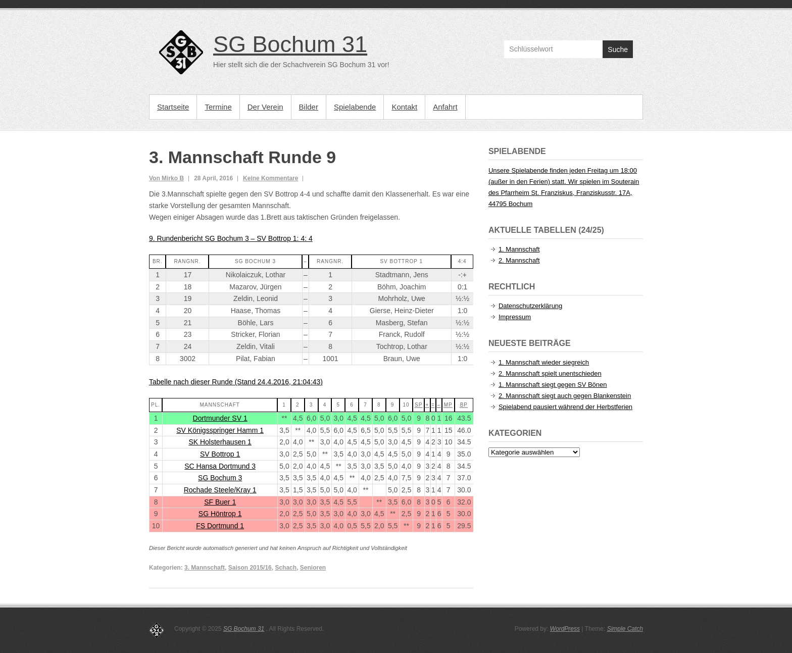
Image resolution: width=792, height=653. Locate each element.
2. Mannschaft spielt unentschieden (550, 373)
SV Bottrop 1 (220, 454)
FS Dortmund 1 (220, 526)
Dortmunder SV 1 (220, 418)
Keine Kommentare (270, 178)
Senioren (313, 567)
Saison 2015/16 (250, 567)
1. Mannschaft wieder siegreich (544, 362)
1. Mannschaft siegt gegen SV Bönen (553, 384)
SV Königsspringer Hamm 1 (220, 430)
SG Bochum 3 (220, 478)
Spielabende (355, 107)
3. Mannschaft (204, 567)
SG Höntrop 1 (220, 514)
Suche (618, 49)
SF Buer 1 (220, 502)
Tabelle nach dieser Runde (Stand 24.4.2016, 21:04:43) (236, 382)
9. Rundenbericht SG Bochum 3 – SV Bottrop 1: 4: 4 (231, 238)
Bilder (308, 107)
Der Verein (265, 107)
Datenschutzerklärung (530, 306)
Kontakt (404, 107)
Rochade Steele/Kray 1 (220, 490)
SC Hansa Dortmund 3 (220, 466)
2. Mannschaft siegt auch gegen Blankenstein (565, 395)
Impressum (515, 317)
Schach (285, 567)
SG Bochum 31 (290, 44)
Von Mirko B (166, 178)
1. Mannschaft (519, 249)
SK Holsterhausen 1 (220, 442)
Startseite (173, 107)
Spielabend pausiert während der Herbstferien (565, 407)
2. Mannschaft (519, 260)
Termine (218, 107)
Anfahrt (445, 107)
